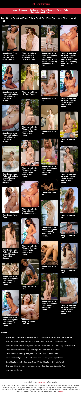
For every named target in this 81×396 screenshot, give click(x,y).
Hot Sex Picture (40, 4)
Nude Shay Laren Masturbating (56, 341)
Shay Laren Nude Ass (48, 337)
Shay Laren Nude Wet (64, 337)
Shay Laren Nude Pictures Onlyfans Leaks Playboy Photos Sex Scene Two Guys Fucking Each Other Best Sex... (49, 59)
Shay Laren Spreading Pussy (56, 366)
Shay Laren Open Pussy (54, 358)
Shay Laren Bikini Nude (50, 346)
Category (23, 10)
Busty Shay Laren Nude (14, 362)
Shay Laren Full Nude (33, 354)
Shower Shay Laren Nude (15, 337)
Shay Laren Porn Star (67, 346)
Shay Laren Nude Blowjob (15, 341)
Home (14, 10)
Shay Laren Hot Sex (32, 337)
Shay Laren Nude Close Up (15, 354)
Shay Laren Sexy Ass (50, 354)
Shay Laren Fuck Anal (33, 346)
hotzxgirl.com (41, 382)
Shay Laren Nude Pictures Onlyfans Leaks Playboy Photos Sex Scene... (10, 96)
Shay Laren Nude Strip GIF (51, 350)
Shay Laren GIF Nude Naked (53, 362)
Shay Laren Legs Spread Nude (17, 358)
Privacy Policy (63, 10)
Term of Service (48, 10)
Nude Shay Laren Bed (36, 358)
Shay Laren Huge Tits (33, 350)
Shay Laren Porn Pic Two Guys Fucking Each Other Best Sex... (9, 56)
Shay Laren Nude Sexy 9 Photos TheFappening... (29, 211)
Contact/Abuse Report (40, 12)
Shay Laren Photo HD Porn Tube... (29, 93)
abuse (61, 391)
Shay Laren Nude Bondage (34, 341)
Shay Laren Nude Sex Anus (15, 366)
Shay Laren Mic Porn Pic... (28, 323)
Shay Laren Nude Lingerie (15, 346)
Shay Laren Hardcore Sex (35, 366)
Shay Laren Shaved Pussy (15, 350)
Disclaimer (34, 10)
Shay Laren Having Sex (14, 370)
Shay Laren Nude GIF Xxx (33, 362)
